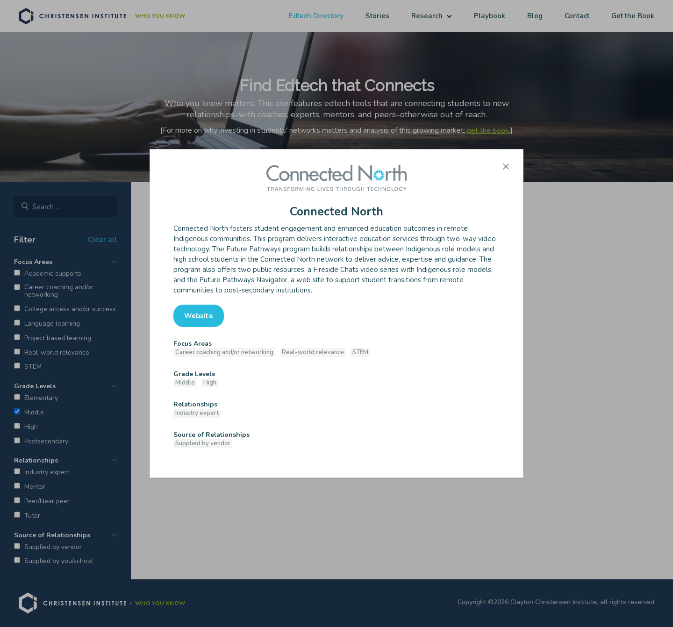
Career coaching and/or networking (224, 352)
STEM (360, 352)
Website (198, 316)
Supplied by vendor (202, 443)
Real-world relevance (313, 352)
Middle (185, 382)
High (209, 382)
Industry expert (197, 413)
